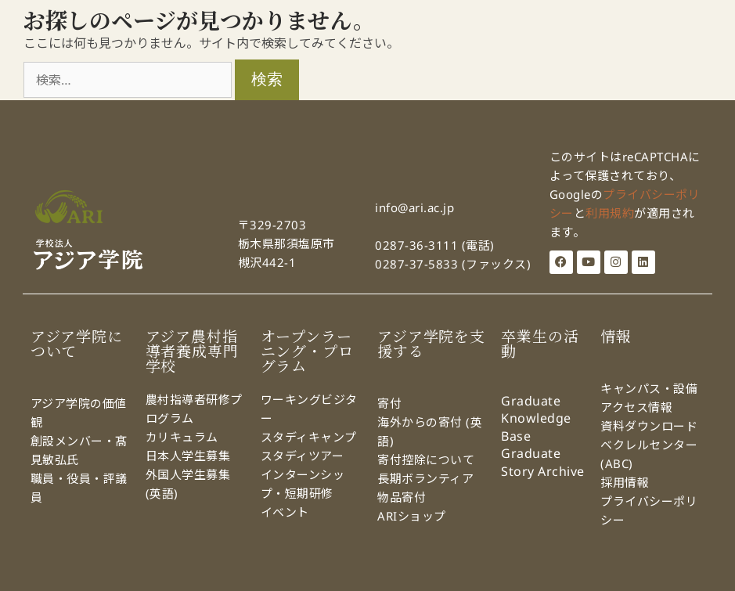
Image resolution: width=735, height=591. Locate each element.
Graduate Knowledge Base (536, 418)
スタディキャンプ (311, 437)
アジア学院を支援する (431, 344)
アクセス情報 (636, 407)
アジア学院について (77, 344)
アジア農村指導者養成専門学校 (192, 351)
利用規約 (609, 213)
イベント (285, 512)
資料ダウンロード (648, 426)
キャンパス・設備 (648, 388)
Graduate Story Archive (543, 462)
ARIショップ (411, 516)
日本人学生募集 (188, 455)
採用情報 (624, 482)
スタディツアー (302, 455)
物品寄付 (401, 497)
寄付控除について (425, 459)
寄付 (389, 403)
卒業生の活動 (539, 344)
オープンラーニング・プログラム (307, 351)
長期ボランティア (425, 478)
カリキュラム (184, 437)
